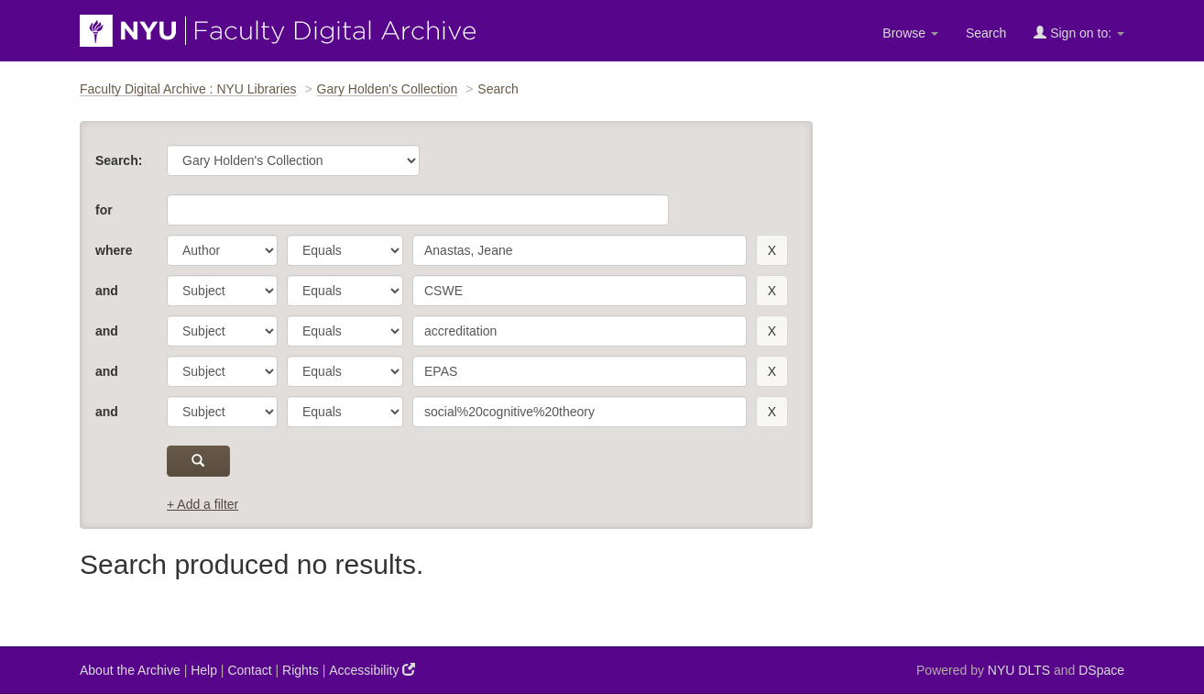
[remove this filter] (772, 250)
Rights (300, 670)
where (113, 250)
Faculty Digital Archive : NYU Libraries (188, 89)
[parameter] (222, 250)
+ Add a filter (202, 504)
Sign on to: (1079, 32)
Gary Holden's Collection (387, 89)
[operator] (345, 250)
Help (204, 670)
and (106, 290)
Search (986, 33)
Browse (910, 33)
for (104, 210)
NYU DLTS (1019, 670)
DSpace (1101, 670)
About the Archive (130, 670)
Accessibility (372, 669)
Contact (249, 670)
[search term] (579, 250)
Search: (118, 160)
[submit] (198, 461)
